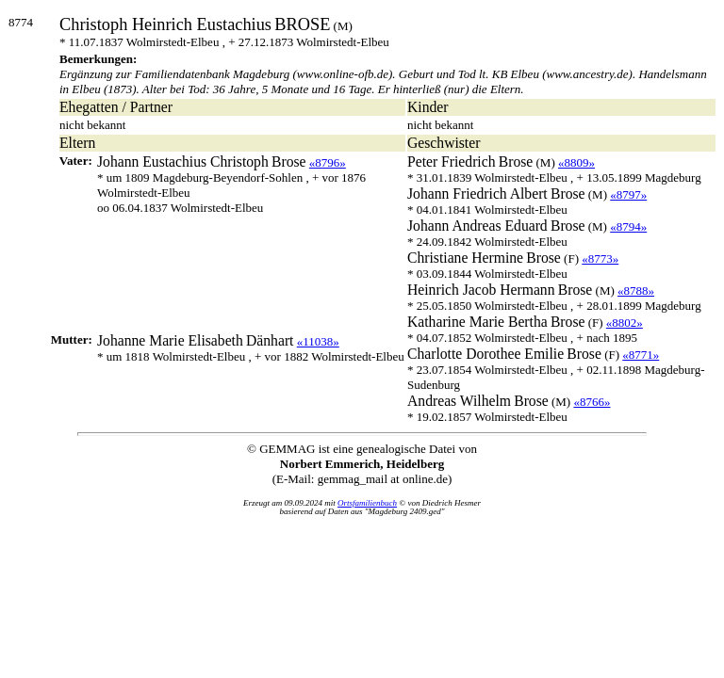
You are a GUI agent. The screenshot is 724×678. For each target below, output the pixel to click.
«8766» (591, 402)
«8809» (576, 162)
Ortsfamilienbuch (367, 503)
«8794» (628, 226)
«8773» (600, 258)
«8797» (628, 194)
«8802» (624, 322)
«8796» (327, 162)
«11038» (318, 341)
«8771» (640, 354)
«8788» (635, 290)
